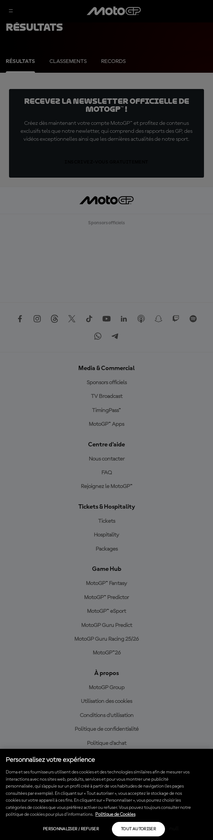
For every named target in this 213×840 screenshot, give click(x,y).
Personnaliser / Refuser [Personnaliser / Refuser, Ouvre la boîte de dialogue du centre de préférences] (71, 829)
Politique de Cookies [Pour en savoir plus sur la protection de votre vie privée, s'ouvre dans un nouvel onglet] (115, 814)
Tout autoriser (138, 829)
